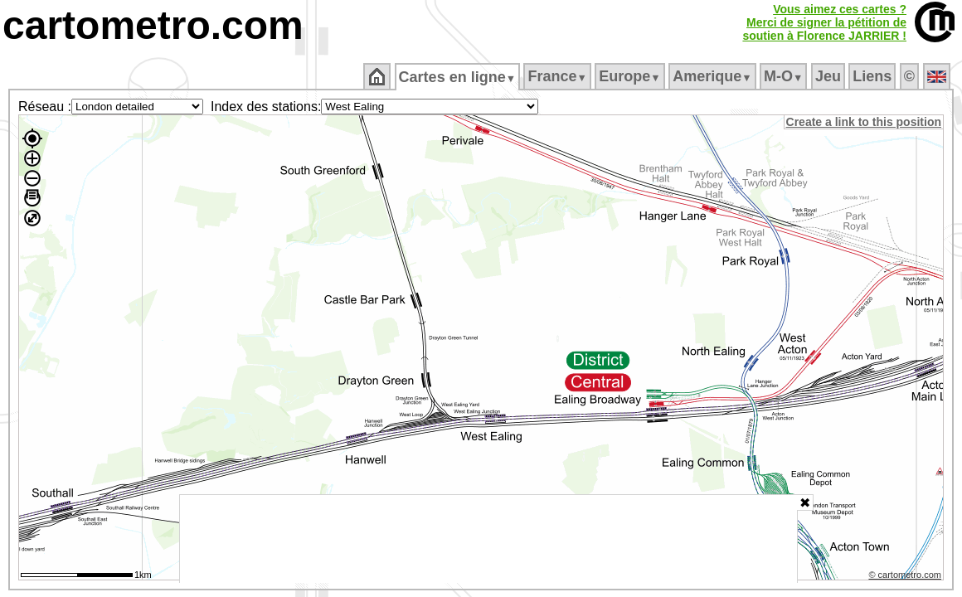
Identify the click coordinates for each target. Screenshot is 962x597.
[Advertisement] (488, 539)
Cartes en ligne (458, 77)
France (558, 76)
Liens (873, 76)
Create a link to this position (864, 122)
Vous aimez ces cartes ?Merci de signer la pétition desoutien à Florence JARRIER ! (824, 22)
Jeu (829, 76)
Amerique (713, 76)
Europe (631, 76)
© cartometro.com (906, 577)
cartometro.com (153, 25)
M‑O (784, 76)
